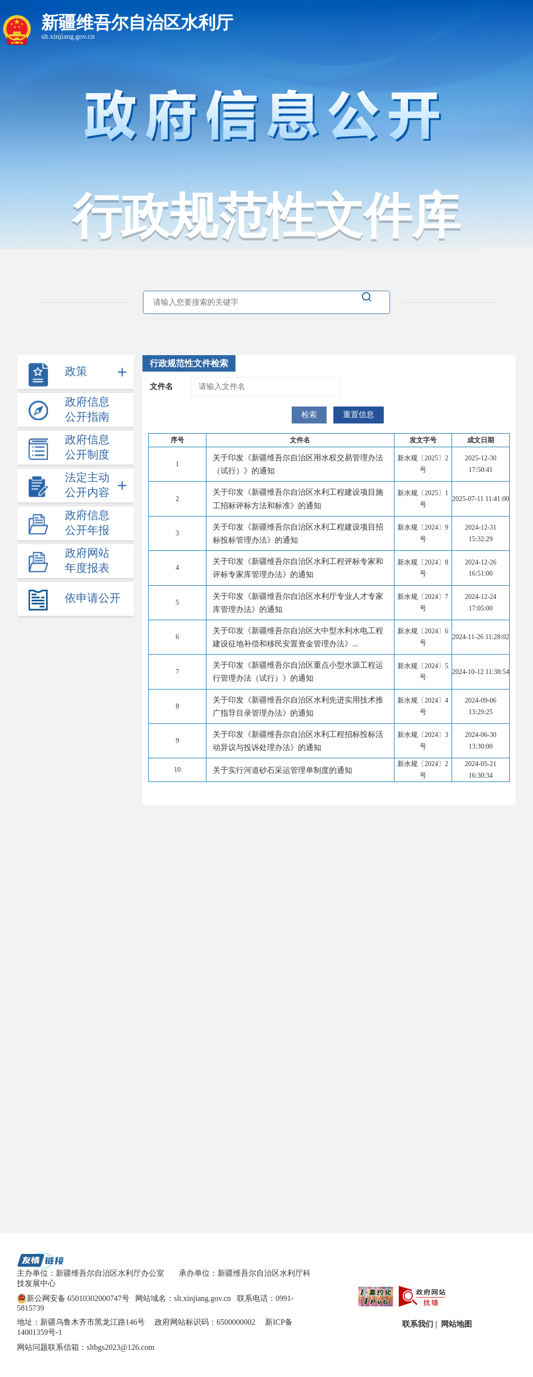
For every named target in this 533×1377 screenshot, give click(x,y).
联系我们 (416, 1324)
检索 (309, 414)
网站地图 (455, 1324)
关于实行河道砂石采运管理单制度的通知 (282, 770)
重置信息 (358, 414)
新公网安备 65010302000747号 (73, 1298)
